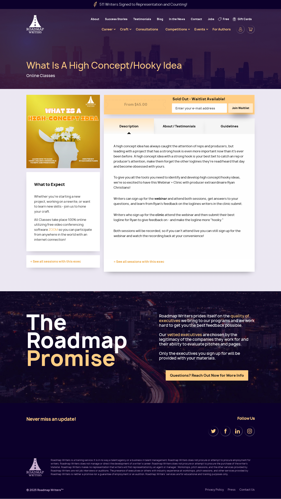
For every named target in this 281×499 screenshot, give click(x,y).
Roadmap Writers (35, 24)
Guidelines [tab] (229, 126)
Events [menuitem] (199, 29)
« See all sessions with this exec (55, 261)
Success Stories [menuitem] (116, 19)
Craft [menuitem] (124, 29)
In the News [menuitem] (177, 19)
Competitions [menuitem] (176, 29)
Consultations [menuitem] (147, 29)
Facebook (225, 431)
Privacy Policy (214, 489)
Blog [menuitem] (160, 19)
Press (232, 489)
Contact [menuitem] (196, 19)
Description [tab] (129, 126)
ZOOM (53, 230)
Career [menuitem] (107, 29)
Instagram (250, 431)
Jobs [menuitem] (211, 19)
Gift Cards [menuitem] (245, 19)
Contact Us (247, 489)
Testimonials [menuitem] (142, 19)
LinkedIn (237, 431)
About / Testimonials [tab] (179, 126)
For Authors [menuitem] (222, 29)
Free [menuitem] (226, 19)
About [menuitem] (95, 19)
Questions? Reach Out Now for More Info (207, 375)
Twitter (213, 431)
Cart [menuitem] (250, 29)
